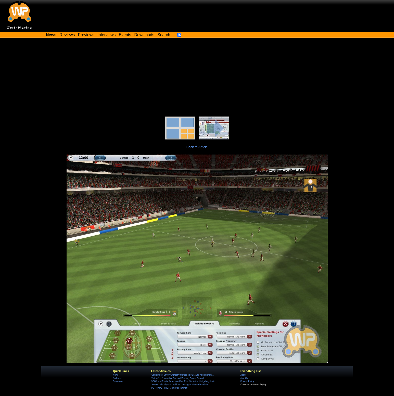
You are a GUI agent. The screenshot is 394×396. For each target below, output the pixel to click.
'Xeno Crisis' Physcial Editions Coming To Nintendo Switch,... (180, 384)
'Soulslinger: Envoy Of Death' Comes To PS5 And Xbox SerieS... (182, 375)
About (243, 375)
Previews (86, 35)
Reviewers (118, 381)
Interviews (106, 35)
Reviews (67, 35)
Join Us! (244, 378)
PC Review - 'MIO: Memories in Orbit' (169, 388)
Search (163, 35)
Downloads (144, 35)
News (115, 375)
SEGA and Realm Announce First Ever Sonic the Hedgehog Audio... (184, 381)
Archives (117, 378)
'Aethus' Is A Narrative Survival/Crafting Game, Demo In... (179, 378)
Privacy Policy (247, 381)
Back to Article (197, 147)
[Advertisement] (197, 78)
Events (125, 35)
